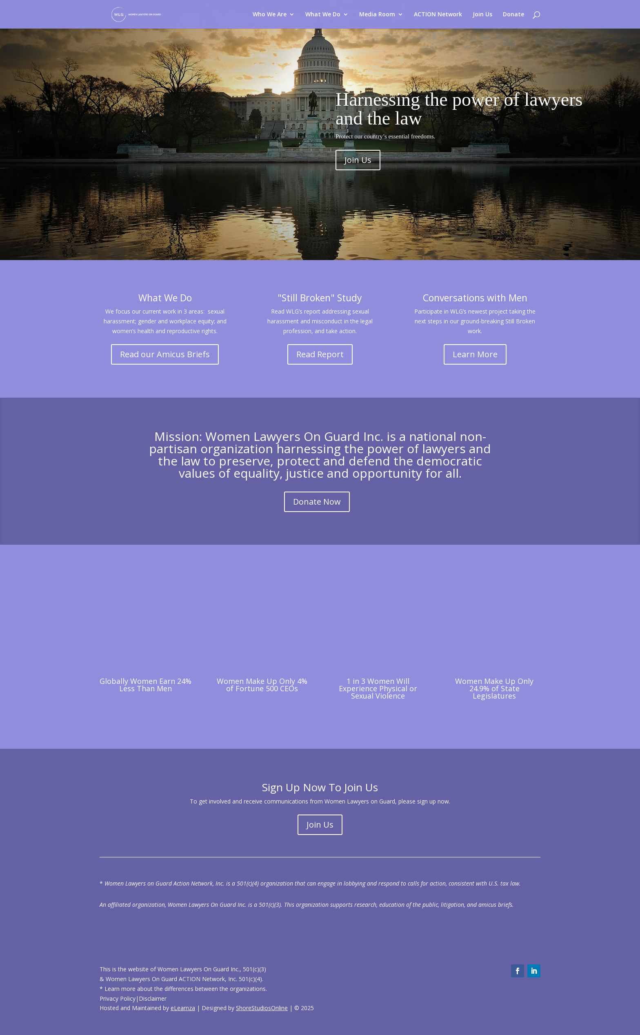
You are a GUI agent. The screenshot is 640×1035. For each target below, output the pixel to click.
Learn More (475, 354)
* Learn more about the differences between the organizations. (183, 989)
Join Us (357, 159)
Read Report (320, 354)
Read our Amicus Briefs (165, 354)
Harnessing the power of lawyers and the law (459, 109)
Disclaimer (153, 998)
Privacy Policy (118, 998)
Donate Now (317, 501)
